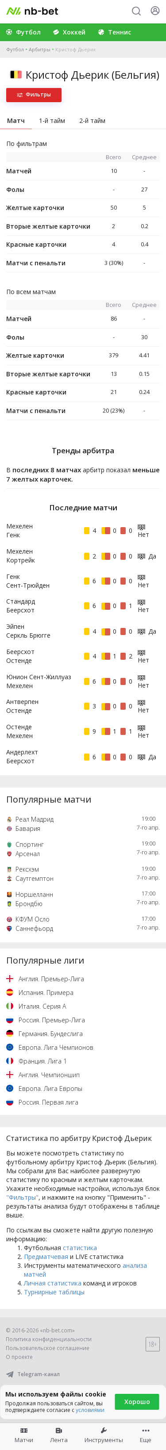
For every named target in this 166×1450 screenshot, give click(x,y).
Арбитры (39, 49)
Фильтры (34, 94)
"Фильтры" (22, 1197)
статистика (80, 1247)
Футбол (15, 49)
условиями (90, 1410)
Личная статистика (52, 1283)
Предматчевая (46, 1256)
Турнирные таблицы (54, 1292)
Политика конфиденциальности (49, 1339)
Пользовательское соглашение (47, 1348)
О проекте (19, 1357)
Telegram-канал (33, 1374)
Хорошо (137, 1401)
